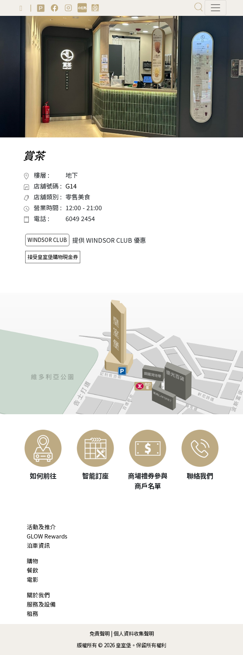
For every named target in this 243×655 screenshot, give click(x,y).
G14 (71, 185)
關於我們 (38, 595)
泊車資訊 (38, 545)
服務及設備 (41, 604)
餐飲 (32, 570)
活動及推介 (41, 527)
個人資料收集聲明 (134, 633)
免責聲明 (100, 633)
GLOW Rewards (47, 536)
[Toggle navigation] (215, 7)
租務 (32, 613)
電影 (32, 579)
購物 (32, 561)
